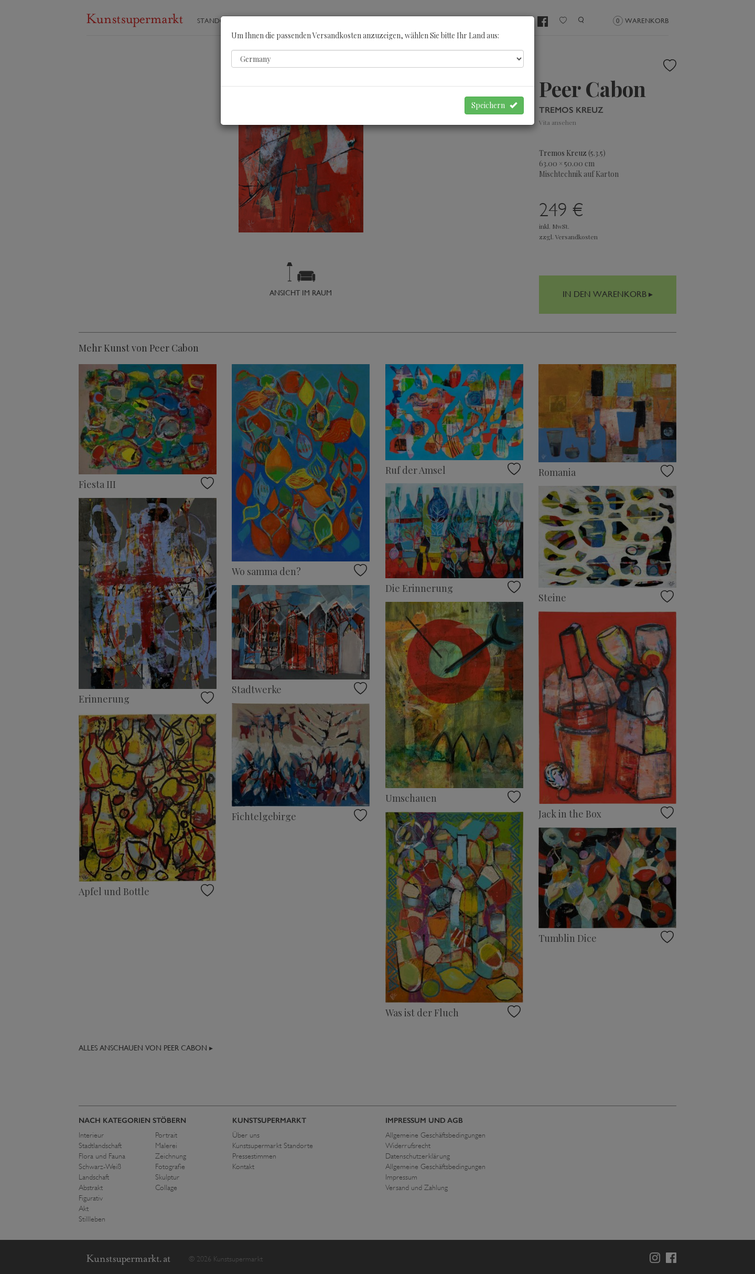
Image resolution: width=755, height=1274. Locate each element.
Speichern (494, 105)
